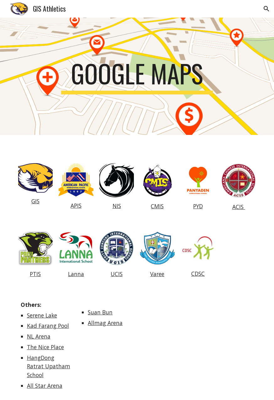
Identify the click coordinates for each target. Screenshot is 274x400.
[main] (137, 76)
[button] (266, 8)
